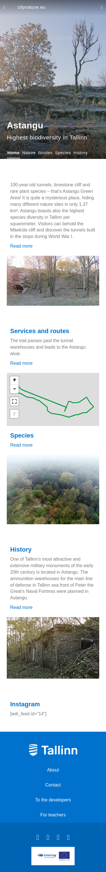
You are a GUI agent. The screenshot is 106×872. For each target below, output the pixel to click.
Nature (29, 152)
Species (63, 152)
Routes (45, 152)
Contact (53, 785)
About (53, 770)
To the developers (53, 799)
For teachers (53, 814)
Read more (21, 246)
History (80, 152)
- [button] (14, 389)
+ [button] (14, 380)
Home (13, 152)
